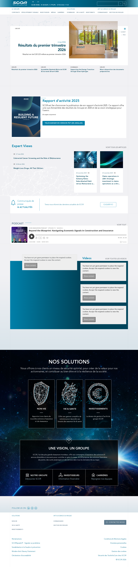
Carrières (60, 12)
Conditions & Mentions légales (115, 539)
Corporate (16, 12)
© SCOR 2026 (121, 560)
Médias (53, 12)
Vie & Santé (80, 12)
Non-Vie (14, 521)
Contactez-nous (117, 522)
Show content (31, 265)
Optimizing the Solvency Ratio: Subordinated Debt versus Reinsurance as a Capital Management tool (85, 180)
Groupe (17, 28)
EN (38, 2)
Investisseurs (44, 12)
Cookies (123, 547)
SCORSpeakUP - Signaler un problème (26, 543)
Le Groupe (15, 9)
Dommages (71, 12)
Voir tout (121, 225)
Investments (90, 12)
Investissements (17, 529)
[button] (120, 4)
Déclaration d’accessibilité (21, 555)
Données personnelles (118, 543)
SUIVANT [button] (123, 32)
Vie (14, 154)
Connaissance (103, 12)
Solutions (71, 9)
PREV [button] (124, 35)
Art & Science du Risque (107, 9)
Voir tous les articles (116, 147)
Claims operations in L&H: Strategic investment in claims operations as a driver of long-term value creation (111, 180)
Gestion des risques (116, 12)
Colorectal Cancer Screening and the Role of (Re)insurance (37, 158)
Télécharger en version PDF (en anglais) (64, 123)
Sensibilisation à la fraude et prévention (26, 547)
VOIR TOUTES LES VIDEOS (116, 259)
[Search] (124, 4)
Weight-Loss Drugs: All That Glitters (28, 168)
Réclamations (17, 539)
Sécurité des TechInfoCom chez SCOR (112, 555)
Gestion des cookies (119, 551)
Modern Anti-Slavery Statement (23, 551)
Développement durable (29, 12)
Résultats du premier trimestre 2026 (42, 48)
